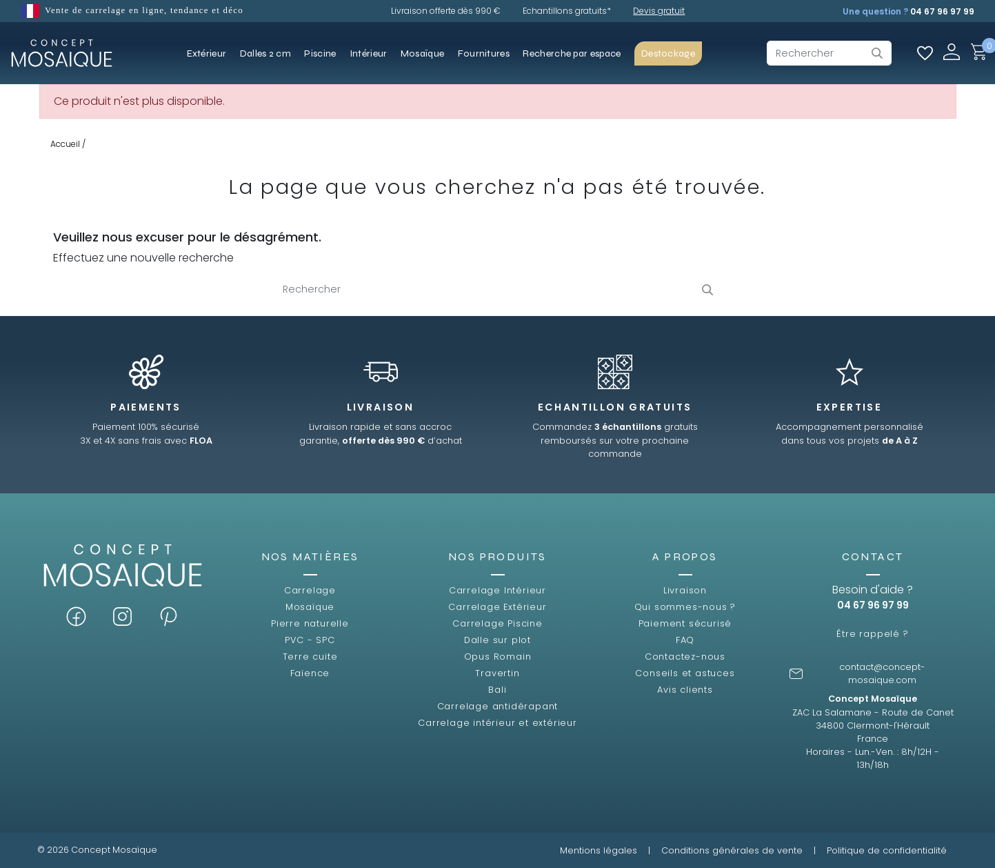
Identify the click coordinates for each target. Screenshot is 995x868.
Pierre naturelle (310, 623)
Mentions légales (598, 850)
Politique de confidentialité (887, 850)
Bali (497, 690)
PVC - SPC (309, 640)
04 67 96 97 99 (942, 11)
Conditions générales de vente (732, 850)
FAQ (685, 640)
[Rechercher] (829, 53)
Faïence (310, 673)
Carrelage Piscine (497, 623)
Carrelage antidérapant (498, 706)
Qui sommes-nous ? (685, 607)
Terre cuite (310, 656)
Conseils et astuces (684, 673)
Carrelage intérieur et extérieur (497, 723)
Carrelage (310, 590)
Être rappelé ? (872, 634)
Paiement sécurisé (685, 623)
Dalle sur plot (497, 640)
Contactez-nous (685, 656)
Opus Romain (498, 656)
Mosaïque (309, 607)
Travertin (497, 673)
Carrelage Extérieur (497, 607)
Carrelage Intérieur (497, 590)
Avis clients (685, 690)
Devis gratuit (659, 11)
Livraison (685, 590)
